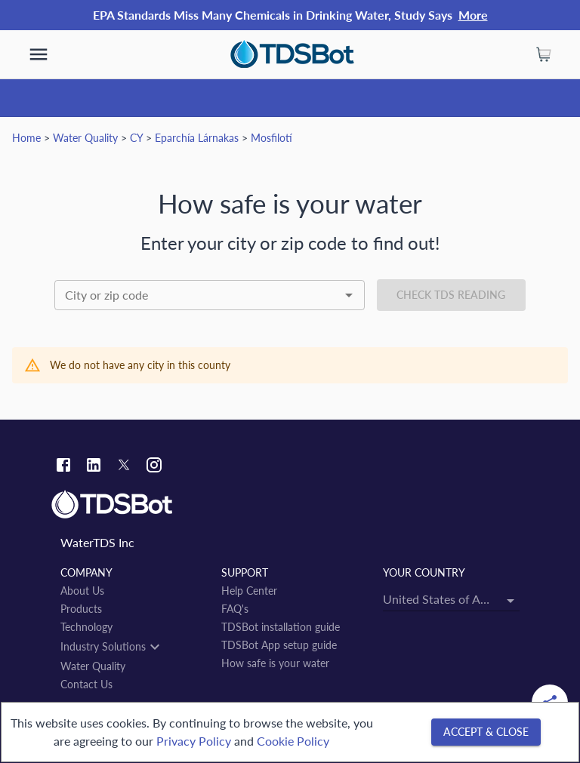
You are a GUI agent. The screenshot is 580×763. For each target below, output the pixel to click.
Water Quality (85, 137)
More (473, 15)
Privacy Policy (193, 741)
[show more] (38, 54)
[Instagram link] (154, 467)
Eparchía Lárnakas (197, 137)
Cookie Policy (293, 741)
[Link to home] (290, 505)
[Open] (348, 295)
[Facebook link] (63, 467)
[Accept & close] (486, 732)
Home (26, 137)
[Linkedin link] (94, 467)
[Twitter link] (124, 467)
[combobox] (209, 295)
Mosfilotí (271, 137)
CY (136, 137)
